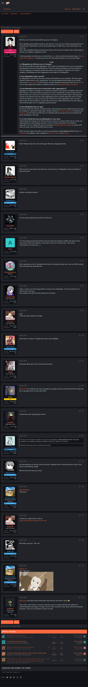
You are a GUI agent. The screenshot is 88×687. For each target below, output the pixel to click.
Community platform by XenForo (71, 686)
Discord (51, 133)
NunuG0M (10, 643)
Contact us (26, 683)
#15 (83, 461)
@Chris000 (23, 389)
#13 (83, 411)
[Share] (80, 37)
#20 (82, 597)
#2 (83, 140)
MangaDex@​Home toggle (62, 125)
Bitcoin (80, 82)
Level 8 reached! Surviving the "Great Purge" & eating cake (26, 653)
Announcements (28, 637)
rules (53, 56)
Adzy (10, 249)
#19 (83, 565)
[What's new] (84, 9)
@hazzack (22, 601)
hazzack (10, 322)
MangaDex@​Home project (68, 84)
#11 (83, 360)
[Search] (7, 9)
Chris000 (10, 226)
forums (66, 133)
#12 (83, 385)
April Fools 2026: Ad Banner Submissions (20, 647)
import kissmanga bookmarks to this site (32, 520)
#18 (83, 540)
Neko (70, 111)
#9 (83, 310)
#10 (83, 335)
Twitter (56, 133)
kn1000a (10, 609)
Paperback (23, 113)
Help (56, 683)
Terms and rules (37, 683)
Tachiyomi (63, 111)
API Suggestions (24, 662)
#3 (83, 166)
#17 (83, 515)
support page (32, 82)
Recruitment (25, 643)
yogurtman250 (78, 649)
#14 (83, 435)
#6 (83, 237)
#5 (83, 214)
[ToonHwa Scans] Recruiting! (16, 641)
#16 (83, 486)
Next (16, 31)
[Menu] (2, 3)
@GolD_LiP (23, 569)
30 (12, 31)
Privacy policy (48, 683)
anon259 (10, 422)
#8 (83, 285)
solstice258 (10, 297)
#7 (83, 261)
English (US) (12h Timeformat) (10, 683)
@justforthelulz (24, 490)
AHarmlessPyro (10, 272)
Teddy (10, 372)
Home (62, 683)
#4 (83, 189)
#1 (83, 36)
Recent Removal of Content (16, 635)
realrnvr (9, 662)
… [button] (9, 31)
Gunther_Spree (10, 177)
